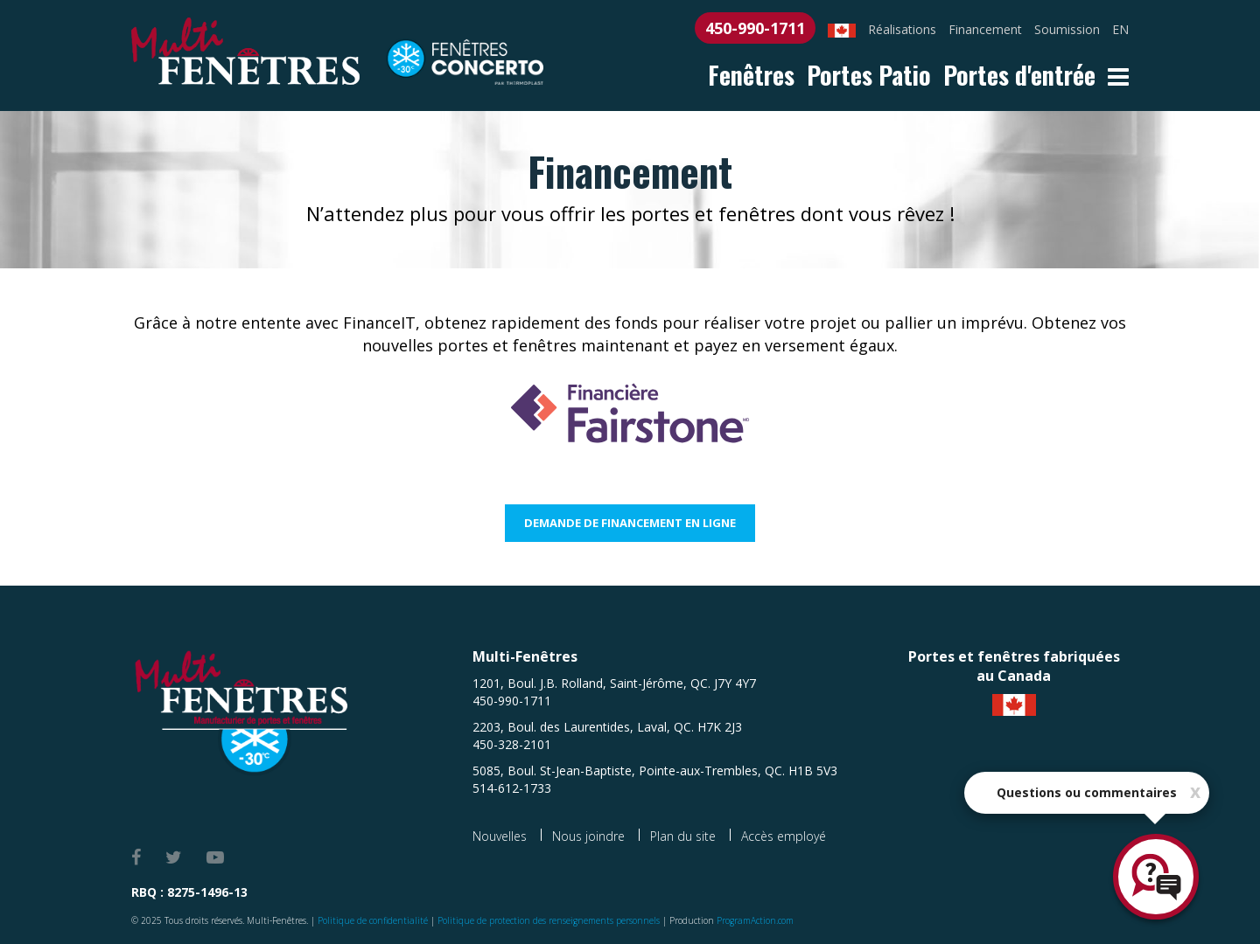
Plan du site (683, 836)
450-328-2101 (511, 744)
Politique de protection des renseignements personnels (549, 920)
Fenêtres (751, 75)
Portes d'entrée (1019, 75)
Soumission (1067, 29)
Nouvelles (499, 836)
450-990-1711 (755, 27)
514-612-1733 (511, 788)
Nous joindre (588, 836)
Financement (985, 29)
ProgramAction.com (755, 920)
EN (1120, 29)
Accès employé (783, 836)
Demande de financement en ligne (630, 523)
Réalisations (902, 29)
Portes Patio (869, 75)
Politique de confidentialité (373, 920)
